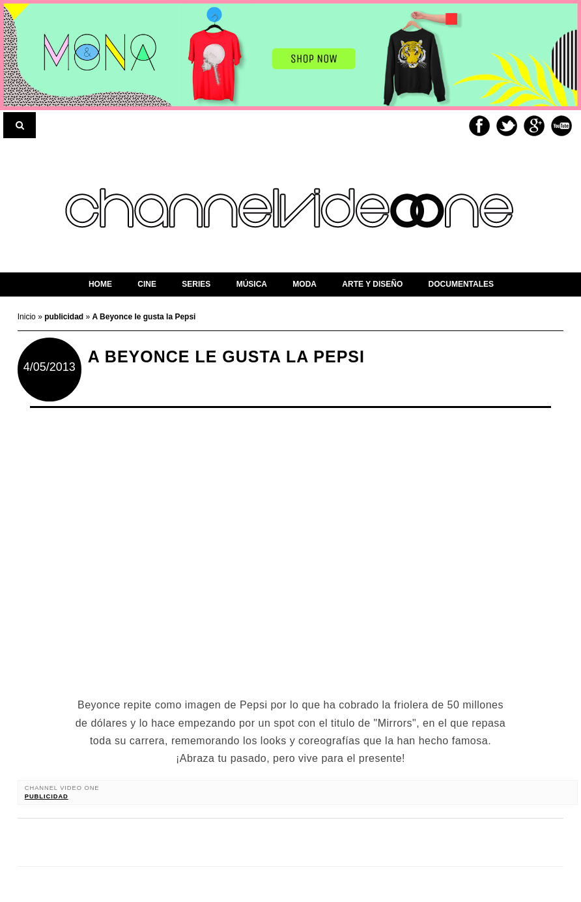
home (100, 284)
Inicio (28, 316)
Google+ (534, 125)
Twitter (506, 125)
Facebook (479, 125)
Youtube (561, 125)
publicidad (46, 796)
